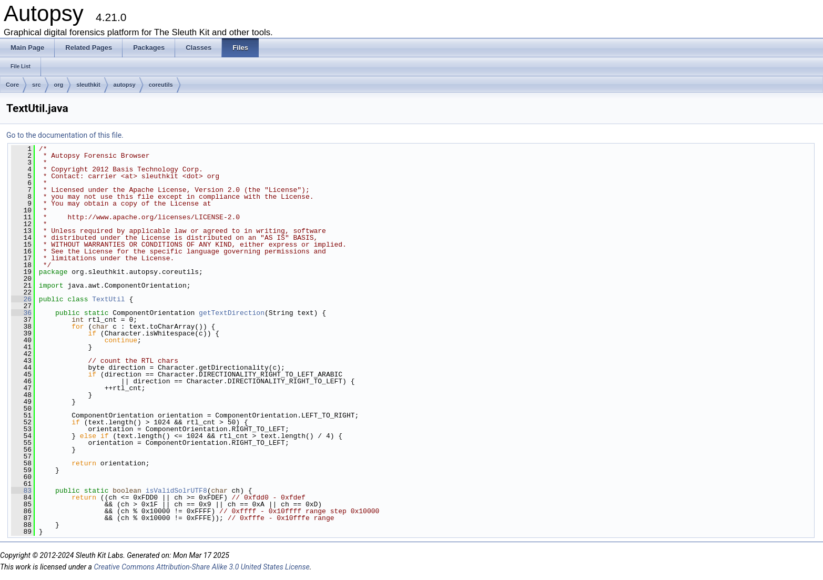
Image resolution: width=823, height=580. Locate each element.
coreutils (161, 85)
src (36, 85)
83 (21, 490)
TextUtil (108, 299)
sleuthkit (88, 85)
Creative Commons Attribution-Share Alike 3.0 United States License (201, 567)
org (59, 85)
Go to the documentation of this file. (65, 135)
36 (21, 313)
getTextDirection (232, 313)
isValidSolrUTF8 (176, 490)
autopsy (125, 85)
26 (21, 299)
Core (12, 85)
